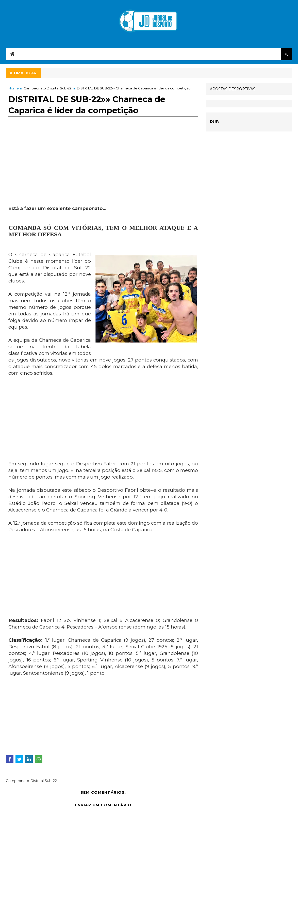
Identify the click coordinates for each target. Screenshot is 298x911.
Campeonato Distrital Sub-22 (47, 88)
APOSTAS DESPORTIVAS (232, 89)
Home (13, 88)
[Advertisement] (103, 170)
